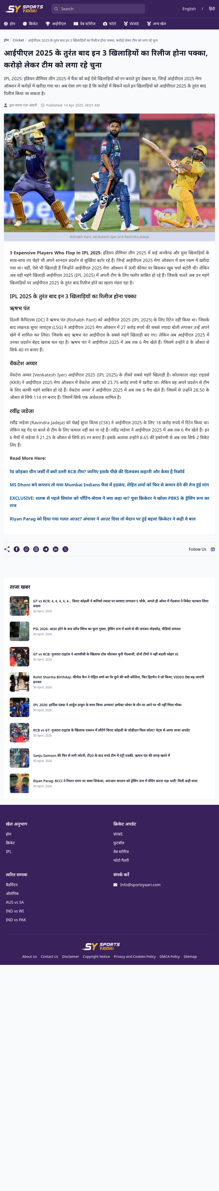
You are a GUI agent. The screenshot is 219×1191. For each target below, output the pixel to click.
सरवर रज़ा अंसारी (26, 105)
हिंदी (212, 8)
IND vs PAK (16, 919)
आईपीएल (56, 23)
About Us (29, 956)
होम (9, 23)
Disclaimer (70, 956)
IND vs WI (15, 911)
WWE (131, 23)
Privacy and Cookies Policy (135, 956)
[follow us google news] (212, 549)
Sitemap (190, 956)
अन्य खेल (156, 23)
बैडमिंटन (12, 884)
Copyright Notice (96, 956)
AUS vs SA (15, 902)
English (189, 8)
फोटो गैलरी (121, 860)
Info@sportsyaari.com (140, 884)
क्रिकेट (30, 23)
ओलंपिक (12, 893)
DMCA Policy (170, 956)
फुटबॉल (118, 842)
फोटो (109, 23)
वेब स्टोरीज (84, 23)
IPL (9, 851)
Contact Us (49, 956)
